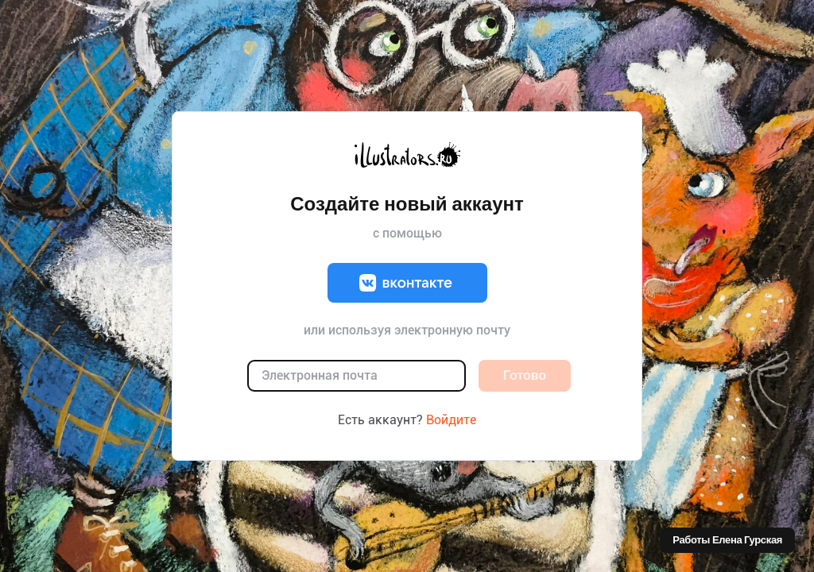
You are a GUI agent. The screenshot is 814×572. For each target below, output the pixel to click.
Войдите (451, 419)
